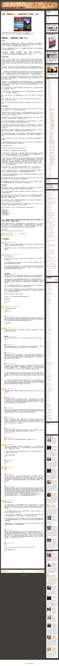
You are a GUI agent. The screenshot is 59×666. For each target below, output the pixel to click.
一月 (49, 172)
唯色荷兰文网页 (49, 206)
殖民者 (48, 406)
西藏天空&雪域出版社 (50, 254)
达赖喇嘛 (48, 300)
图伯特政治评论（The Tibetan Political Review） (51, 221)
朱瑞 (5, 242)
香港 (47, 382)
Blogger (28, 663)
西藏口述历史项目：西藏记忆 (51, 257)
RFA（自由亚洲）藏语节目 (51, 226)
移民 (47, 392)
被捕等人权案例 (49, 293)
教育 (47, 332)
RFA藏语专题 (49, 418)
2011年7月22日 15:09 (12, 336)
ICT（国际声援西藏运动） (51, 231)
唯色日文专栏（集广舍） (50, 210)
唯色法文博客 (49, 207)
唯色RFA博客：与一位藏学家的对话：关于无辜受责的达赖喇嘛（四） (54, 636)
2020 (49, 88)
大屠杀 (48, 303)
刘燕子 (48, 341)
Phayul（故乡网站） (50, 229)
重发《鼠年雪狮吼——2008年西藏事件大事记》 (54, 587)
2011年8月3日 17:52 (10, 460)
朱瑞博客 (48, 243)
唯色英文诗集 (49, 212)
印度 (47, 397)
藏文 (47, 403)
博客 (47, 296)
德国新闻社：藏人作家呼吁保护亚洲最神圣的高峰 (52, 141)
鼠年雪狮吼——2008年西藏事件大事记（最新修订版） (54, 506)
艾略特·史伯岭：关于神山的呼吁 (51, 135)
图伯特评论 (48, 219)
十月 (49, 104)
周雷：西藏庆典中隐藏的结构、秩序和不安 (52, 110)
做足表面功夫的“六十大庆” (51, 137)
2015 (49, 95)
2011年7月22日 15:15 (10, 344)
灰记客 (48, 248)
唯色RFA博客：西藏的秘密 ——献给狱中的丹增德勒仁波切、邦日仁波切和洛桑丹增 (54, 565)
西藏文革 (48, 379)
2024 (49, 83)
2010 (49, 173)
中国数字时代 (49, 269)
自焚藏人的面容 (49, 259)
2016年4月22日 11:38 (10, 543)
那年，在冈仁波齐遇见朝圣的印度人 (52, 128)
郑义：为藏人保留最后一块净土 (52, 118)
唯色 (10, 235)
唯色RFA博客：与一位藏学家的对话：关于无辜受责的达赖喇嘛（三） (54, 624)
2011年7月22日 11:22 (14, 273)
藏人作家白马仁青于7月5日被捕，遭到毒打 (52, 153)
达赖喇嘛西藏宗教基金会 (50, 215)
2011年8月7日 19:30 (10, 474)
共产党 (48, 320)
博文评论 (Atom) (24, 575)
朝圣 (47, 297)
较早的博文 (41, 571)
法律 (47, 309)
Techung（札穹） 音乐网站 (51, 264)
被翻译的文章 (49, 294)
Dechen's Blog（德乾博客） (51, 240)
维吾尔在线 (48, 271)
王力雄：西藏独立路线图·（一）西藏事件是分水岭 (54, 458)
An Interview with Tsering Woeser (54, 438)
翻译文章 (48, 311)
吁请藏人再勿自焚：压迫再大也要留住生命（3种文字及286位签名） (54, 470)
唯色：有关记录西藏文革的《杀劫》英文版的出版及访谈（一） (54, 481)
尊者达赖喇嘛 (49, 415)
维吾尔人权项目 (49, 272)
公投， (48, 318)
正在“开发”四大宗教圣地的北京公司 (51, 132)
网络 (47, 370)
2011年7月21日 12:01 (10, 242)
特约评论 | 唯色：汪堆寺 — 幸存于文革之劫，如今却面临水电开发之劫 (54, 494)
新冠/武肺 (48, 383)
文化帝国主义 (49, 374)
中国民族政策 (49, 409)
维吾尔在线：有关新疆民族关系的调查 (52, 159)
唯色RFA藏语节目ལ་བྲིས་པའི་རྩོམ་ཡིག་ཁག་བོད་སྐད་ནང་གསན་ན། (52, 199)
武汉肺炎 (48, 376)
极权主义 (48, 327)
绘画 (47, 326)
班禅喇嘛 (48, 288)
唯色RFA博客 (49, 195)
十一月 (50, 102)
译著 (47, 395)
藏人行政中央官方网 (50, 223)
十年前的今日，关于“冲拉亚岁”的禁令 (52, 155)
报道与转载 (7, 235)
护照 (47, 323)
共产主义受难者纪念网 (50, 234)
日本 (47, 356)
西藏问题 (48, 377)
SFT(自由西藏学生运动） (50, 232)
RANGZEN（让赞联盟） (50, 218)
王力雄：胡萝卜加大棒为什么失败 (54, 539)
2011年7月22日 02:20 (16, 254)
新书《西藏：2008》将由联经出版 (52, 164)
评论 (49, 21)
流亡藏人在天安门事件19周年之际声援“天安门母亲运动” (54, 527)
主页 (23, 571)
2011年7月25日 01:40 (10, 428)
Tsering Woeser (7, 254)
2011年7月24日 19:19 (10, 417)
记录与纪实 (48, 329)
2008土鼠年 (49, 285)
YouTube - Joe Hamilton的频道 (51, 268)
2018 (49, 91)
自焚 (47, 413)
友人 (12, 235)
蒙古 (47, 350)
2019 (49, 90)
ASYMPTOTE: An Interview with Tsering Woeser (54, 608)
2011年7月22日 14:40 (10, 328)
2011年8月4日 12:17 (10, 467)
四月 (49, 168)
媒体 (47, 347)
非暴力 (48, 312)
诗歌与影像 (48, 362)
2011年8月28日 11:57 (10, 529)
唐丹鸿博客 (48, 241)
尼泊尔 (48, 353)
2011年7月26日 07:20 (10, 444)
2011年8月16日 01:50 (10, 500)
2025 (49, 82)
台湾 (47, 365)
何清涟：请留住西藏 (52, 122)
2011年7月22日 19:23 (10, 352)
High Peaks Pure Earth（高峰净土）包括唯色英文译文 (51, 203)
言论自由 (48, 388)
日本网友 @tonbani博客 (50, 251)
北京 (47, 291)
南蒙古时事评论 (49, 274)
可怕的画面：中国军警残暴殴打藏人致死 (54, 517)
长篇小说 (48, 404)
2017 (49, 92)
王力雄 (48, 368)
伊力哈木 (48, 391)
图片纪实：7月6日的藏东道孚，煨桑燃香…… (52, 150)
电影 (47, 306)
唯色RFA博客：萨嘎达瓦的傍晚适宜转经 (54, 554)
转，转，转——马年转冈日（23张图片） (52, 130)
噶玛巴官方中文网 (49, 216)
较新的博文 (4, 571)
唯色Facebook (49, 209)
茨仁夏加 (48, 299)
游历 (47, 398)
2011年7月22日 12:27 (10, 316)
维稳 (47, 373)
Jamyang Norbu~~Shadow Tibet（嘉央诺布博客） (51, 236)
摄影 (47, 359)
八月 (49, 106)
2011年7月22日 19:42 (10, 363)
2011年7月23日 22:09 (10, 397)
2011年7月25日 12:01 (10, 437)
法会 (47, 308)
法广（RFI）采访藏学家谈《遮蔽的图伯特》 (52, 147)
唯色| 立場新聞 (49, 204)
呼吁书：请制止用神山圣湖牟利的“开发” (52, 144)
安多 (47, 287)
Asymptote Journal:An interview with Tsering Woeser (54, 617)
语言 (47, 401)
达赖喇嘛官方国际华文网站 (51, 213)
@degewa (48, 13)
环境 (47, 324)
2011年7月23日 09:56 (10, 389)
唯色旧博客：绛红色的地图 (51, 200)
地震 (47, 305)
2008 (49, 176)
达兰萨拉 (48, 302)
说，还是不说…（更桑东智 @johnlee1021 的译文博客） (51, 245)
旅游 (47, 344)
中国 (47, 407)
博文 (49, 19)
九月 (49, 105)
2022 (49, 86)
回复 (5, 250)
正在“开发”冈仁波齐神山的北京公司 (51, 161)
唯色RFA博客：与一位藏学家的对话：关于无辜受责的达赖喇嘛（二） (54, 648)
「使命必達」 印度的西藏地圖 (51, 113)
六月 (49, 165)
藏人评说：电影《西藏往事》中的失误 (52, 116)
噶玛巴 (48, 314)
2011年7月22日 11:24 (16, 306)
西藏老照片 (48, 256)
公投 (47, 317)
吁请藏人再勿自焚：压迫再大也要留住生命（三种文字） (54, 447)
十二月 (50, 101)
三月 (49, 169)
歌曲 (47, 315)
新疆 (47, 385)
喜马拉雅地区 (49, 380)
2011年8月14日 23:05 (10, 486)
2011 (49, 100)
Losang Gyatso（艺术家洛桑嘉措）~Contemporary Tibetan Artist (52, 266)
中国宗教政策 (49, 412)
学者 (47, 386)
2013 (49, 97)
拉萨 (47, 338)
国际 (47, 321)
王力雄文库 (48, 192)
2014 (49, 96)
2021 (49, 87)
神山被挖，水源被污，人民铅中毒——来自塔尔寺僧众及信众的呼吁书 (52, 124)
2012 (49, 99)
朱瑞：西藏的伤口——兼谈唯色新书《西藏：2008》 (52, 120)
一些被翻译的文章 (49, 389)
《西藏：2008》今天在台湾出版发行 (52, 157)
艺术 (47, 394)
